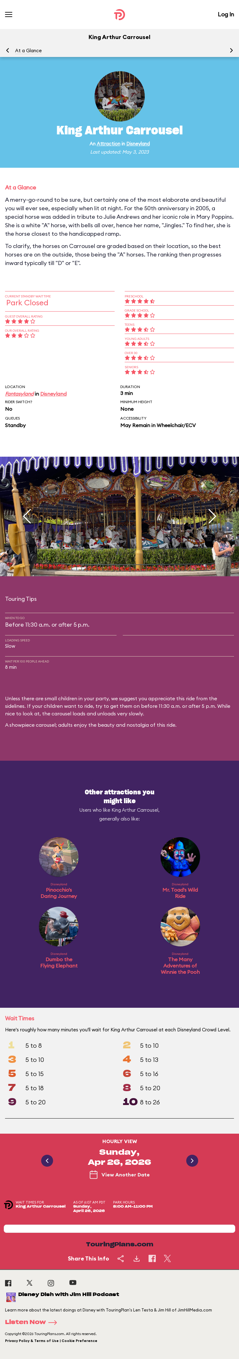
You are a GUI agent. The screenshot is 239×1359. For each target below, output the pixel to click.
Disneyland (138, 144)
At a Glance (28, 51)
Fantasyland (19, 394)
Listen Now (33, 1322)
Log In (226, 14)
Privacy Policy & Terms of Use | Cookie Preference (51, 1341)
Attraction (108, 144)
